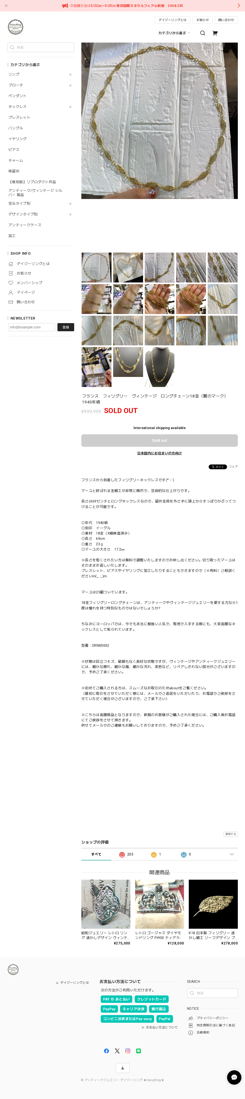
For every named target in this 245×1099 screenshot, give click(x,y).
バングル (15, 128)
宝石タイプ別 (21, 204)
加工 (12, 236)
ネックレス (17, 107)
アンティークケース (24, 225)
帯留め (13, 171)
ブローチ (15, 85)
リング (13, 74)
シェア (233, 466)
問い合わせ (226, 20)
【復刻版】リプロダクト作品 (32, 182)
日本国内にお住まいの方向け (159, 453)
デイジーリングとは (173, 20)
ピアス (13, 150)
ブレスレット (19, 118)
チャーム (15, 161)
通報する (230, 834)
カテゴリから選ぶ (174, 33)
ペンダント (17, 96)
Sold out (159, 440)
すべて (96, 854)
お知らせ (202, 20)
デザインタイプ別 (23, 214)
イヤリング (17, 139)
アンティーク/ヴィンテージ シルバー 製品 (35, 193)
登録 (65, 327)
